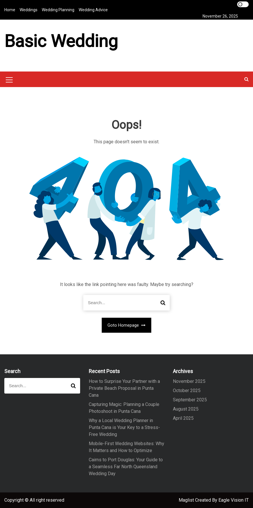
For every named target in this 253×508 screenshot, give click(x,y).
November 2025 (189, 381)
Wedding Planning (58, 9)
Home (9, 9)
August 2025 (186, 409)
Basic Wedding (61, 41)
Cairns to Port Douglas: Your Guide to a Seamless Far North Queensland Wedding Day (126, 466)
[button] (246, 79)
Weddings (28, 9)
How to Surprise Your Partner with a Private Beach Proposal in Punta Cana (124, 388)
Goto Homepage (126, 325)
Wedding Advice (93, 9)
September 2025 (190, 399)
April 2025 (183, 418)
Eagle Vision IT (233, 500)
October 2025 (187, 390)
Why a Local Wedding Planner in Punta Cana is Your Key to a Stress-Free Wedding (124, 427)
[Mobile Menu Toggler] (9, 80)
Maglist (187, 500)
